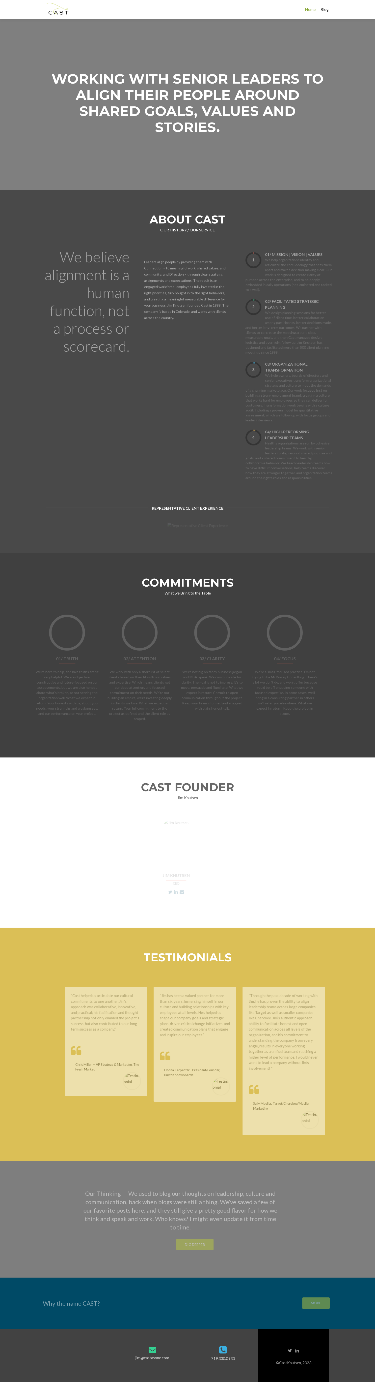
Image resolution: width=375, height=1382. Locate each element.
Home (310, 9)
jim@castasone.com (152, 1357)
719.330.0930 (223, 1358)
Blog (325, 9)
